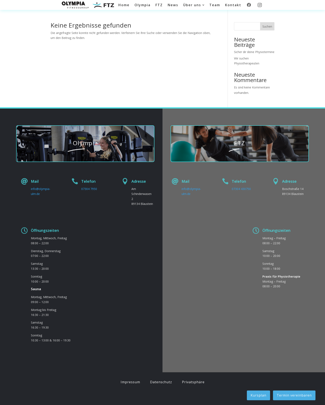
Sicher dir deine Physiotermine (254, 52)
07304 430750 (241, 189)
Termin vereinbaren (294, 395)
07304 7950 (89, 189)
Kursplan (258, 395)
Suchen (267, 26)
